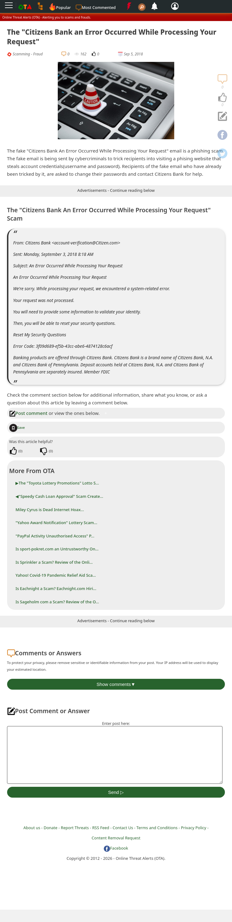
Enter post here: (116, 723)
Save (17, 427)
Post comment (28, 413)
